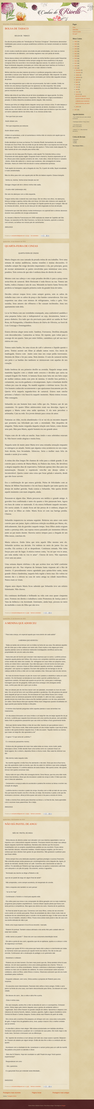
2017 (75, 63)
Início (74, 27)
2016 (75, 65)
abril (77, 89)
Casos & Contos (77, 31)
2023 (75, 48)
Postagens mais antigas (61, 1093)
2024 (75, 46)
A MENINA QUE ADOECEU (21, 623)
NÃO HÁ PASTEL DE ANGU (21, 823)
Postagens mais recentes (12, 1093)
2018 (75, 61)
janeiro (77, 106)
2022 (75, 51)
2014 (75, 109)
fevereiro (78, 94)
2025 (75, 44)
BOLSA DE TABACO (17, 28)
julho (77, 82)
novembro (78, 72)
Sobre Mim (75, 29)
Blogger (63, 1105)
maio (77, 87)
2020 (75, 56)
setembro (78, 77)
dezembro (78, 70)
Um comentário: (35, 235)
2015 (75, 68)
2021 (75, 53)
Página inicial (36, 1093)
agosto (77, 79)
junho (77, 84)
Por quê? (75, 34)
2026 (75, 41)
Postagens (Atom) (11, 1096)
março (77, 92)
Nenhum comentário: (36, 613)
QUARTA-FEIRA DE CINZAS (21, 245)
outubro (78, 75)
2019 (75, 58)
